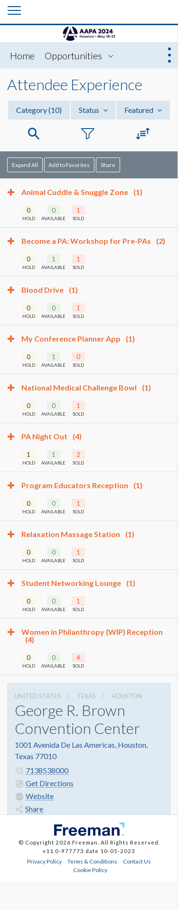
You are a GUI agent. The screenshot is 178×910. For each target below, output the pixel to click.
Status (93, 109)
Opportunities (73, 55)
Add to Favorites (69, 164)
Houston (127, 696)
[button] (33, 134)
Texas (86, 696)
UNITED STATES (38, 696)
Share (108, 164)
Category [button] (39, 109)
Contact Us (137, 861)
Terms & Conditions (92, 861)
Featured (143, 109)
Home (22, 55)
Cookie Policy (90, 869)
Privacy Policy (44, 861)
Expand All (25, 164)
